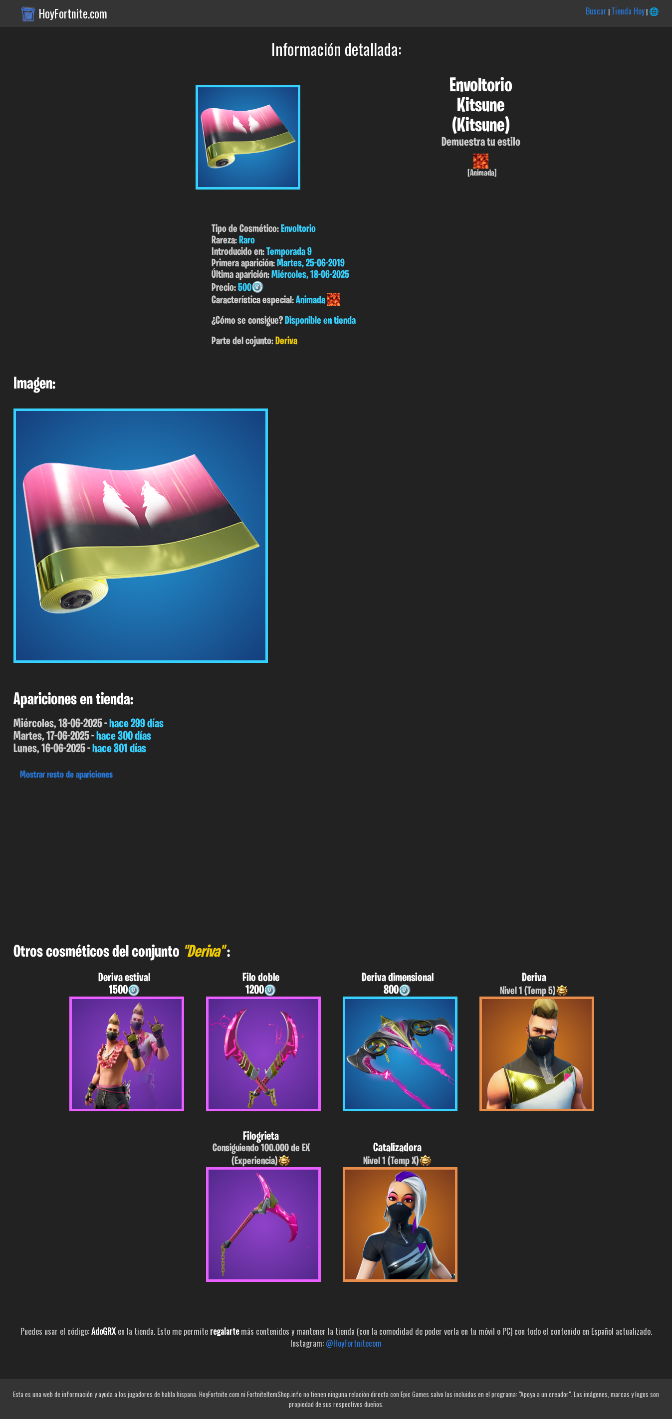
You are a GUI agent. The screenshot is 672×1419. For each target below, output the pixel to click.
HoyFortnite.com (73, 13)
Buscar (596, 11)
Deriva (286, 341)
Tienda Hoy (628, 11)
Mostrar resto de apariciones (66, 775)
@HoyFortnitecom (354, 1343)
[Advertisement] (299, 859)
